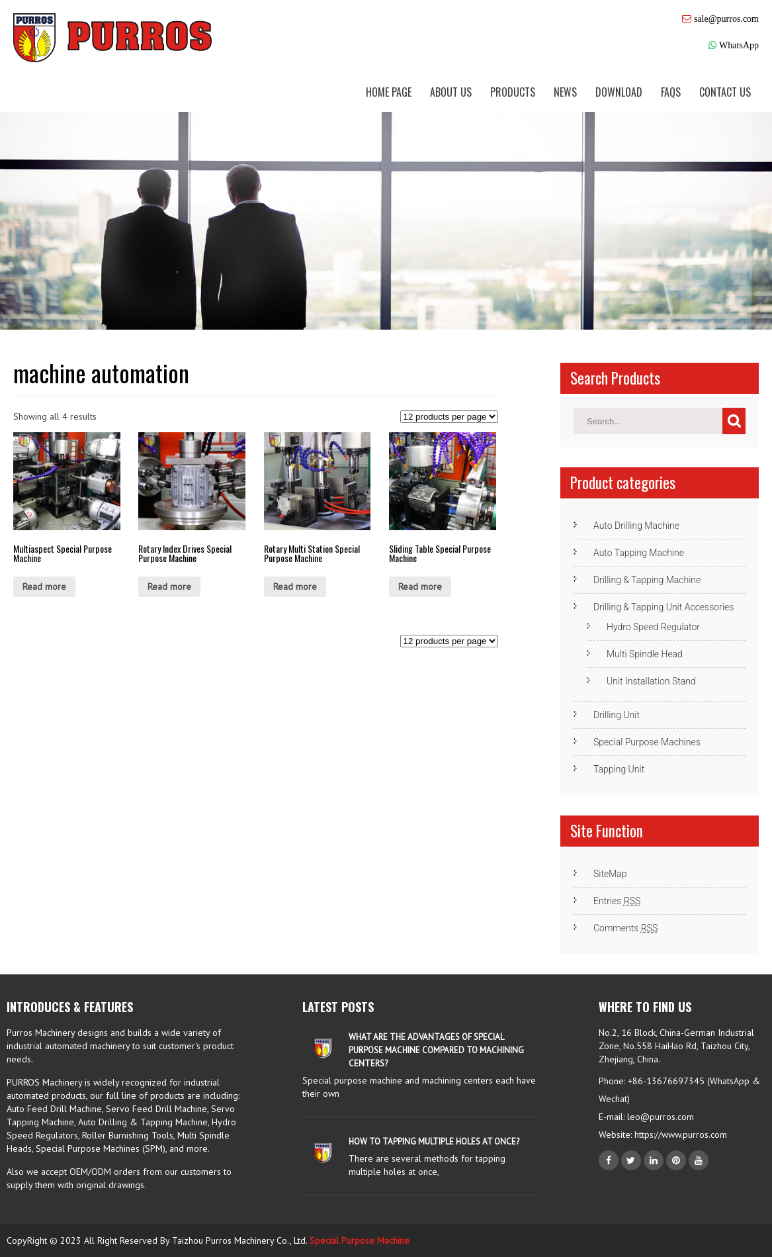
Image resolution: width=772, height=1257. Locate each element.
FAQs (671, 92)
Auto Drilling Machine (636, 525)
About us (451, 92)
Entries (616, 901)
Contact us (725, 92)
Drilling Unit (616, 715)
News (565, 92)
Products (512, 92)
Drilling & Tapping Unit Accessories (663, 607)
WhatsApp (739, 45)
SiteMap (610, 873)
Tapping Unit (618, 769)
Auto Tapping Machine (638, 552)
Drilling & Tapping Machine (647, 580)
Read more (44, 586)
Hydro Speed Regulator (653, 627)
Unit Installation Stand (651, 681)
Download (618, 92)
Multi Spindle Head (645, 654)
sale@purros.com (726, 18)
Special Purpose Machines (647, 742)
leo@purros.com (660, 1117)
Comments (625, 928)
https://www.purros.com (679, 1135)
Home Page (388, 92)
